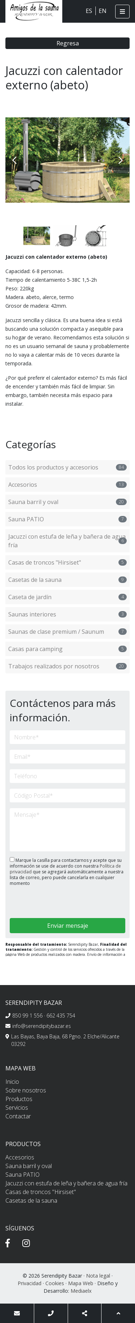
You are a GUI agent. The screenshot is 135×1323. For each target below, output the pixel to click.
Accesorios (67, 485)
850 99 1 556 (27, 1015)
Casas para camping (67, 649)
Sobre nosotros (25, 1090)
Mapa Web (80, 1283)
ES (89, 11)
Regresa (68, 43)
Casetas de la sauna (67, 580)
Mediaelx (81, 1290)
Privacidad (29, 1283)
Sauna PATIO (67, 519)
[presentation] (48, 903)
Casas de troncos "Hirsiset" (67, 562)
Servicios (16, 1108)
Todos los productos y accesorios (67, 467)
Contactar (18, 1116)
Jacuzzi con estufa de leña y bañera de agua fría (67, 541)
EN (103, 11)
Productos (18, 1099)
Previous (14, 160)
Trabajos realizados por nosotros (67, 666)
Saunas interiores (67, 614)
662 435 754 (60, 1015)
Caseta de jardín (67, 597)
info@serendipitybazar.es (41, 1026)
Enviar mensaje (67, 926)
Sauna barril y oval (67, 502)
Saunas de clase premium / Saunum (67, 632)
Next (121, 160)
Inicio (12, 1082)
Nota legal (98, 1275)
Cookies (54, 1283)
